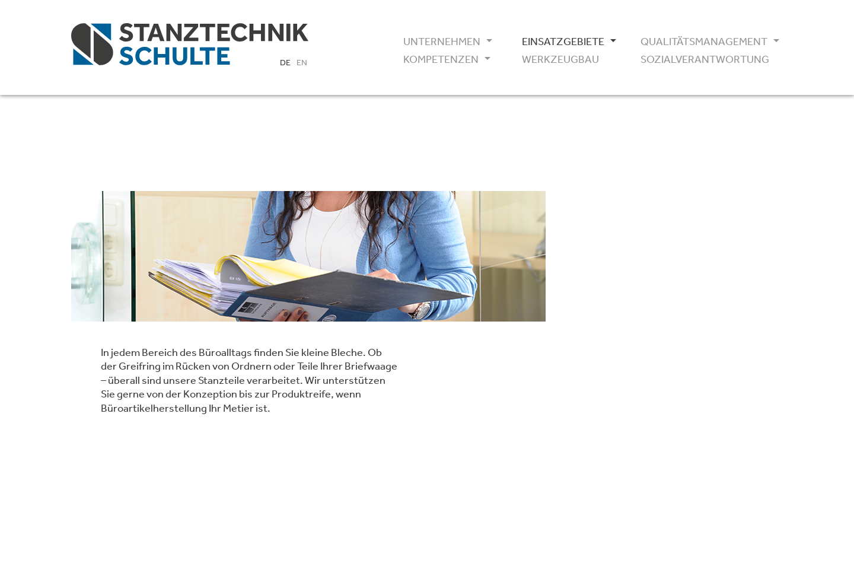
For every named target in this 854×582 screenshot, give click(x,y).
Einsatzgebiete (563, 41)
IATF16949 (608, 411)
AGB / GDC (609, 440)
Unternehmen (441, 41)
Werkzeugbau (560, 59)
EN (302, 62)
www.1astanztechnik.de (628, 370)
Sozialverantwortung (699, 59)
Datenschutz (663, 480)
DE (285, 62)
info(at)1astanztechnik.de (633, 355)
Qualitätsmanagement (699, 41)
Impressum (599, 480)
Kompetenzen (441, 59)
